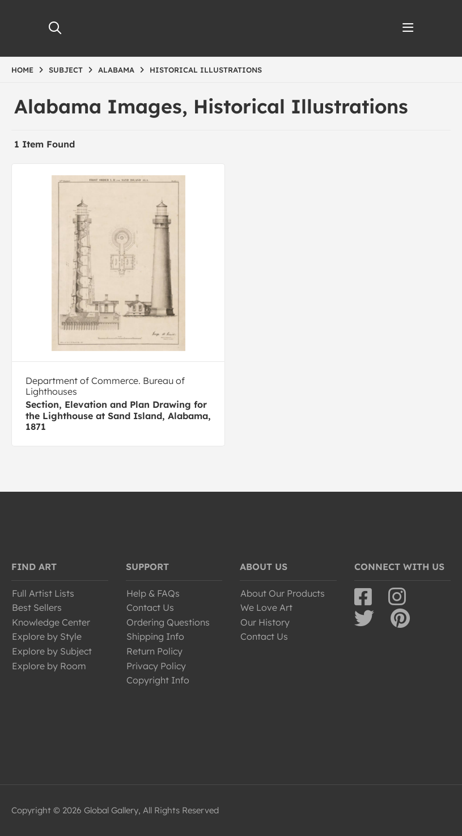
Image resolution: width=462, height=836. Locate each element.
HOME (22, 69)
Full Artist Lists (43, 593)
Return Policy (154, 651)
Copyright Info (157, 680)
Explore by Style (47, 636)
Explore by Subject (52, 651)
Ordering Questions (168, 622)
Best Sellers (37, 607)
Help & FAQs (153, 593)
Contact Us (150, 607)
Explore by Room (49, 666)
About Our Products (282, 593)
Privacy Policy (156, 666)
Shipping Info (155, 636)
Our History (265, 622)
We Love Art (266, 607)
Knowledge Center (51, 622)
